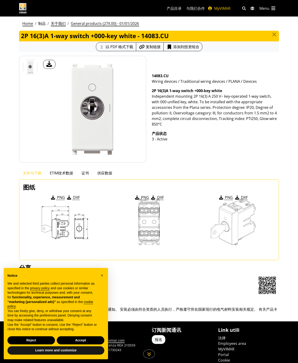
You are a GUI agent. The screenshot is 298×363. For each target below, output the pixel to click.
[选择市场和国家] (252, 8)
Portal (223, 354)
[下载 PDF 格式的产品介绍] (116, 46)
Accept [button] (80, 342)
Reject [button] (31, 342)
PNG (57, 197)
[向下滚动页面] (149, 354)
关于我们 (58, 23)
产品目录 (174, 8)
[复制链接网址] (150, 46)
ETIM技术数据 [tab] (61, 173)
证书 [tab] (85, 173)
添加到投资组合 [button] (182, 46)
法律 (222, 337)
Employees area (232, 343)
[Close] (274, 34)
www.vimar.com (112, 340)
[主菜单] (268, 8)
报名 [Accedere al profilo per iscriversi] (158, 339)
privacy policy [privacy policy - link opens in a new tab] (40, 290)
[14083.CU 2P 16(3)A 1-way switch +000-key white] (30, 67)
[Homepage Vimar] (40, 8)
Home (27, 23)
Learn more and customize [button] (55, 352)
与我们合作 (195, 8)
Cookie (224, 360)
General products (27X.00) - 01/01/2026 (105, 23)
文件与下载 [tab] (32, 173)
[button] (102, 277)
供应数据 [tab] (104, 173)
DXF (73, 197)
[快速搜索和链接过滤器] (244, 8)
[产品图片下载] (49, 64)
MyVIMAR (219, 8)
